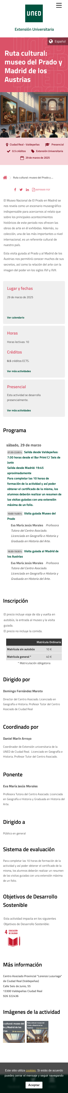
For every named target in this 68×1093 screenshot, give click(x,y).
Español (60, 41)
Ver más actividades (19, 371)
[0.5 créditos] (15, 151)
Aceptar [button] (34, 1085)
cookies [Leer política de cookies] (31, 1070)
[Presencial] (53, 144)
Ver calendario (15, 317)
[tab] (34, 18)
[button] (15, 189)
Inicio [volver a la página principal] (5, 177)
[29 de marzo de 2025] (34, 158)
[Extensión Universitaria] (46, 151)
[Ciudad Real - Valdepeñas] (21, 144)
